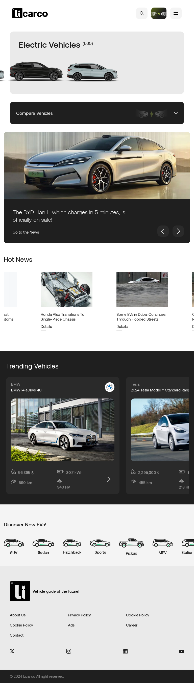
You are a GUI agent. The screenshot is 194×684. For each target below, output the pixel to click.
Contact (16, 636)
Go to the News (26, 232)
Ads (71, 625)
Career (131, 625)
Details (46, 326)
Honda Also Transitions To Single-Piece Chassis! (62, 316)
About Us (18, 615)
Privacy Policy (79, 615)
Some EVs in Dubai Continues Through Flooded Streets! (140, 316)
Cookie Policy (137, 615)
